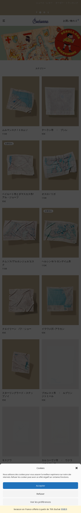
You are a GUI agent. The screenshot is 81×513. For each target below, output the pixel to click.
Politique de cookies (39, 509)
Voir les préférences (40, 501)
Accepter (40, 485)
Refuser (40, 493)
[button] (76, 468)
